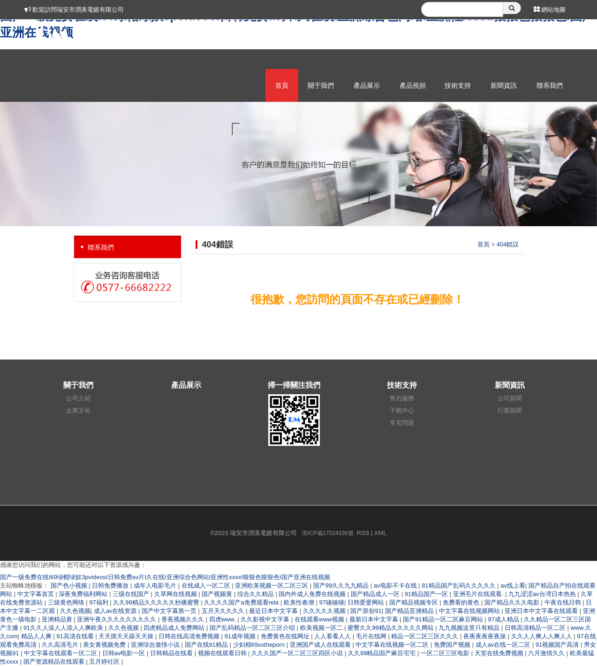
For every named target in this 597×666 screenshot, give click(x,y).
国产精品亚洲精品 (410, 610)
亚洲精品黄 (58, 619)
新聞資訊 (504, 85)
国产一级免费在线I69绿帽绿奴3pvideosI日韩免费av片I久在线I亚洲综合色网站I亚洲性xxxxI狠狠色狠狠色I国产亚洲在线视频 (165, 577)
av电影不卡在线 (396, 585)
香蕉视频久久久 (183, 619)
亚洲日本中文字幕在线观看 (542, 610)
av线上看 (512, 585)
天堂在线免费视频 (500, 653)
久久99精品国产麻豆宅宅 (382, 653)
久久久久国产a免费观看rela (242, 602)
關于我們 (321, 85)
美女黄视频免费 (105, 644)
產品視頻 (413, 85)
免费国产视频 (453, 644)
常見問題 (402, 422)
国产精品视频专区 (414, 602)
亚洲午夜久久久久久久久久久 (117, 619)
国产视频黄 (218, 593)
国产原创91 (365, 610)
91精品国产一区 (427, 593)
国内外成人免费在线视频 (313, 593)
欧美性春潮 (300, 602)
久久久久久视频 (325, 610)
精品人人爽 (37, 636)
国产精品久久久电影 (512, 602)
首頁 (281, 85)
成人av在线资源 (116, 610)
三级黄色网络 (67, 602)
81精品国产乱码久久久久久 (459, 585)
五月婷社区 (105, 661)
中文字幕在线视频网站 (470, 610)
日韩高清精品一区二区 (536, 627)
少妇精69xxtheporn (260, 644)
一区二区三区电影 (446, 653)
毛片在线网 (372, 636)
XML (380, 532)
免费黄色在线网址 (286, 636)
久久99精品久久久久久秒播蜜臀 (157, 602)
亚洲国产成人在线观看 (321, 644)
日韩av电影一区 (124, 653)
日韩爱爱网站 (367, 602)
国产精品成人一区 (376, 593)
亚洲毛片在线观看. (479, 593)
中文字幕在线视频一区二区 (393, 644)
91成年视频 (241, 636)
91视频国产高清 (558, 644)
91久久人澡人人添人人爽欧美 (64, 627)
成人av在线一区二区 (504, 644)
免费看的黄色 (462, 602)
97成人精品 (504, 619)
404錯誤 (508, 244)
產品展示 (367, 85)
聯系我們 (550, 85)
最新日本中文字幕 (374, 619)
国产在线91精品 (207, 644)
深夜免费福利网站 (84, 593)
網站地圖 (550, 9)
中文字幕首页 (36, 593)
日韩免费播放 (111, 585)
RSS (363, 532)
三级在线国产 (132, 593)
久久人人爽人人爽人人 (542, 636)
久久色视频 (75, 610)
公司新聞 (510, 398)
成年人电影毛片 (156, 585)
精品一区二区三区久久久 (425, 636)
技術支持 (458, 85)
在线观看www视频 (320, 619)
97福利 (99, 602)
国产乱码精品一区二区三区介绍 (253, 627)
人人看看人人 (333, 636)
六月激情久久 (547, 653)
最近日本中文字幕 (274, 610)
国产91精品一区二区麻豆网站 (443, 619)
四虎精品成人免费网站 (175, 627)
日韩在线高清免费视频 (190, 636)
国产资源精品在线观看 (54, 661)
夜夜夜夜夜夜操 (485, 636)
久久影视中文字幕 (266, 619)
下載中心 (402, 410)
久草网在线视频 (176, 593)
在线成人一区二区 (206, 585)
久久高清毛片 (61, 644)
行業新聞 (510, 410)
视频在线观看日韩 (223, 653)
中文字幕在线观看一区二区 (61, 653)
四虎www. (223, 619)
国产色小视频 (70, 585)
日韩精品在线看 (172, 653)
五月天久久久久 (224, 610)
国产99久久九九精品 (341, 585)
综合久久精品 (256, 593)
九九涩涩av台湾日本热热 (542, 593)
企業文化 (78, 410)
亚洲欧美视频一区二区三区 (272, 585)
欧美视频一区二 (322, 627)
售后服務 (402, 398)
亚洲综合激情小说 (156, 644)
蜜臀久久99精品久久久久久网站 (391, 627)
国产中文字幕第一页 (170, 610)
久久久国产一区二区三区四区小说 (298, 653)
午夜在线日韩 (563, 602)
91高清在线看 (75, 636)
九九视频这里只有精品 (469, 627)
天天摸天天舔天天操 (126, 636)
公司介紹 (78, 398)
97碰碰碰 (331, 602)
